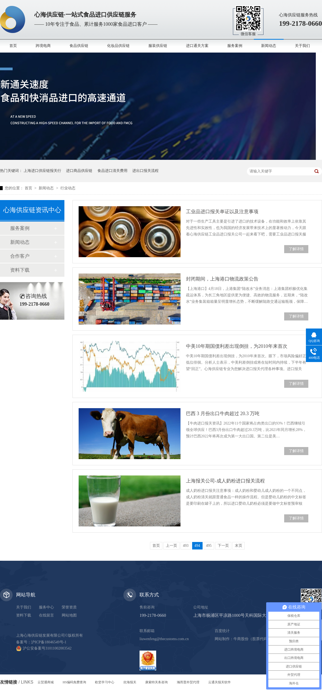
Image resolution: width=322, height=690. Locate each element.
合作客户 (20, 256)
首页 (13, 46)
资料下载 (20, 270)
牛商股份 (240, 639)
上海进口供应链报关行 (42, 171)
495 (209, 546)
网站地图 (69, 615)
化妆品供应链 (118, 46)
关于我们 (302, 46)
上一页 (171, 546)
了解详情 (296, 249)
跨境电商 (43, 46)
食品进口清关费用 (112, 171)
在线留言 (46, 615)
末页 (238, 546)
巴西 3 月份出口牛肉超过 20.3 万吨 (223, 413)
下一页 (223, 546)
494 (197, 546)
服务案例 (234, 46)
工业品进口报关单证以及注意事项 (222, 211)
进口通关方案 (197, 46)
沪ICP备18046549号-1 (48, 642)
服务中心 (46, 607)
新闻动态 (268, 46)
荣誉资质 (69, 607)
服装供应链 (157, 46)
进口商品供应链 (79, 171)
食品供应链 (78, 46)
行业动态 (67, 188)
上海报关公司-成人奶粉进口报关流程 (225, 481)
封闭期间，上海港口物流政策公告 (222, 279)
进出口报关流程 (145, 171)
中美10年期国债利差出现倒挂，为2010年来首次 (236, 346)
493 (186, 546)
